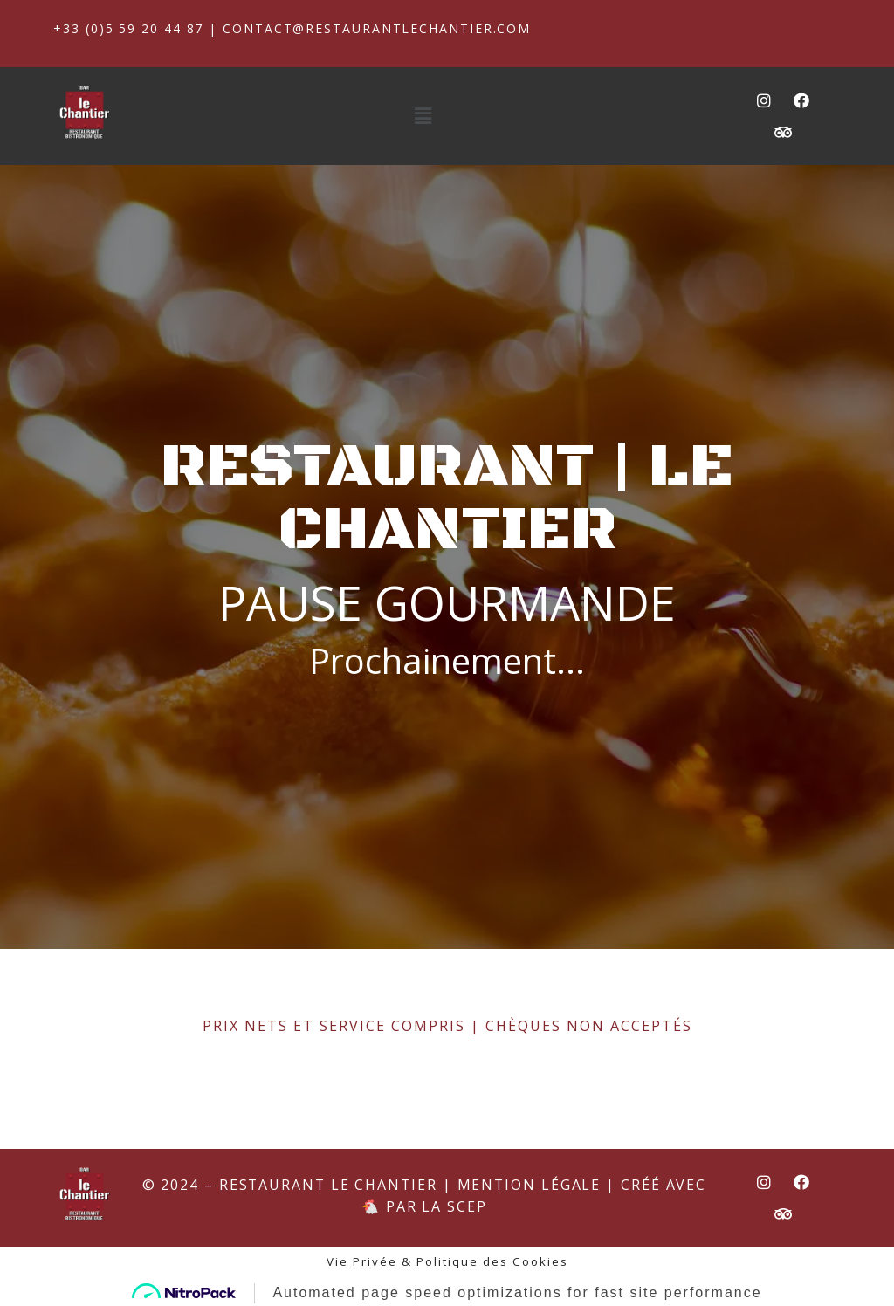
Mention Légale (531, 1243)
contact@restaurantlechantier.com (379, 28)
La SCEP (454, 1265)
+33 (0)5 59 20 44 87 (129, 28)
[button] (424, 116)
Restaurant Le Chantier (327, 1243)
